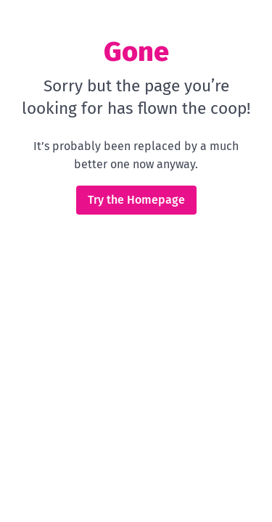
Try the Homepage (136, 200)
